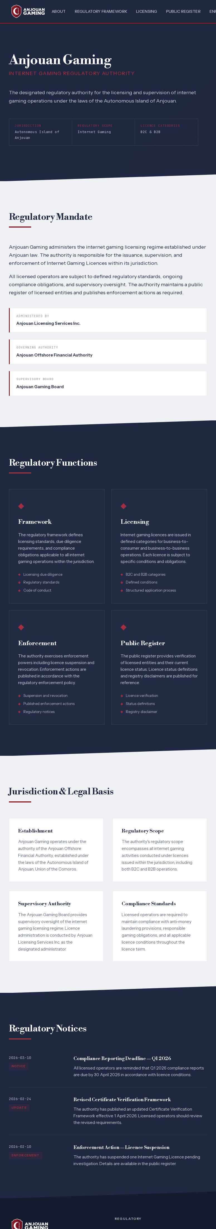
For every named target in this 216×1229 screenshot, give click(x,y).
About (59, 11)
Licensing (146, 11)
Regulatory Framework (101, 11)
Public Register (183, 11)
